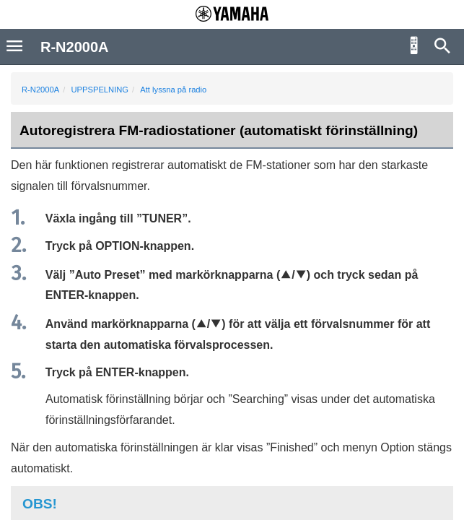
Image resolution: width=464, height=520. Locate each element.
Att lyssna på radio (173, 89)
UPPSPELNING (99, 89)
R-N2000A (40, 89)
